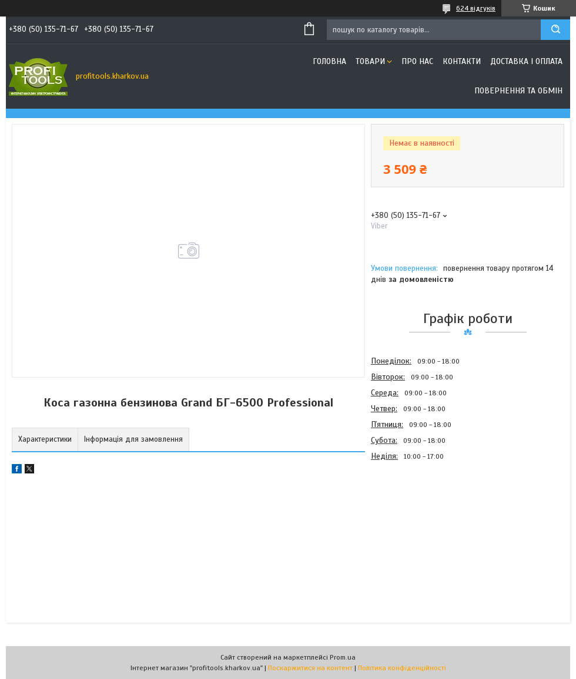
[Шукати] (555, 29)
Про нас (417, 61)
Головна (329, 61)
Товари (370, 61)
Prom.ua (343, 657)
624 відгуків (475, 8)
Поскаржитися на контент (310, 668)
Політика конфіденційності (402, 668)
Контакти (462, 61)
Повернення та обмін (518, 91)
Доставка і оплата (526, 61)
